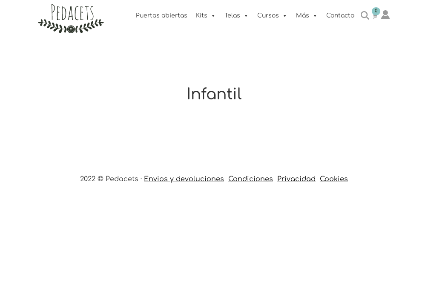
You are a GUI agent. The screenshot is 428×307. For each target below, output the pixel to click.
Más (307, 15)
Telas (236, 15)
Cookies (334, 179)
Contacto (340, 15)
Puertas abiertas (161, 15)
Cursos (272, 15)
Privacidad (296, 179)
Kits (206, 15)
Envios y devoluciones (184, 179)
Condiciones (250, 179)
